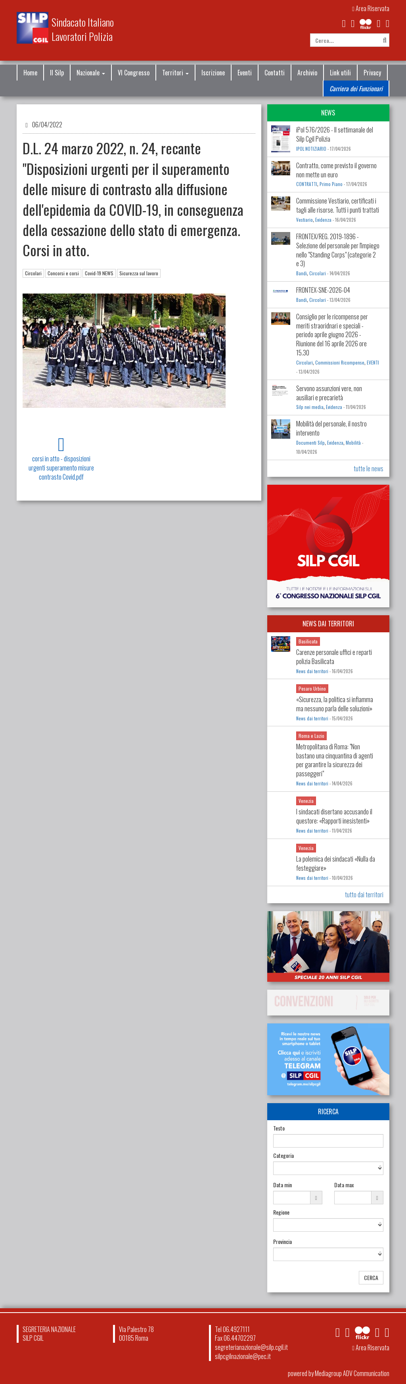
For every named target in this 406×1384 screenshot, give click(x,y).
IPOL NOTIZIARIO (311, 149)
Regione (281, 1212)
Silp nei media (310, 407)
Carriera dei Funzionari (356, 88)
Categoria (283, 1155)
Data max (344, 1185)
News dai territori (312, 671)
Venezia (306, 800)
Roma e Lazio (311, 735)
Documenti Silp (310, 443)
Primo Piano (331, 184)
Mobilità (353, 443)
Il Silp (57, 72)
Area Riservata (370, 8)
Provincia (282, 1242)
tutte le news (368, 468)
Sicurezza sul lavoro (138, 273)
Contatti (274, 72)
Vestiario (304, 220)
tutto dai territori (364, 894)
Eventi (244, 72)
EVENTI (373, 362)
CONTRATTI (306, 184)
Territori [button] (175, 72)
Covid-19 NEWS (99, 273)
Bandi (301, 273)
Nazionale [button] (91, 72)
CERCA (371, 1277)
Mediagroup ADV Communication (352, 1373)
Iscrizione (213, 72)
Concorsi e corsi (63, 273)
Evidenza (323, 220)
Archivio (307, 72)
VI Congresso (133, 72)
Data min (282, 1185)
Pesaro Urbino (312, 688)
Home (30, 72)
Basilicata (308, 641)
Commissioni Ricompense (339, 362)
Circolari (33, 273)
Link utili (340, 72)
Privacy (372, 72)
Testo (279, 1128)
